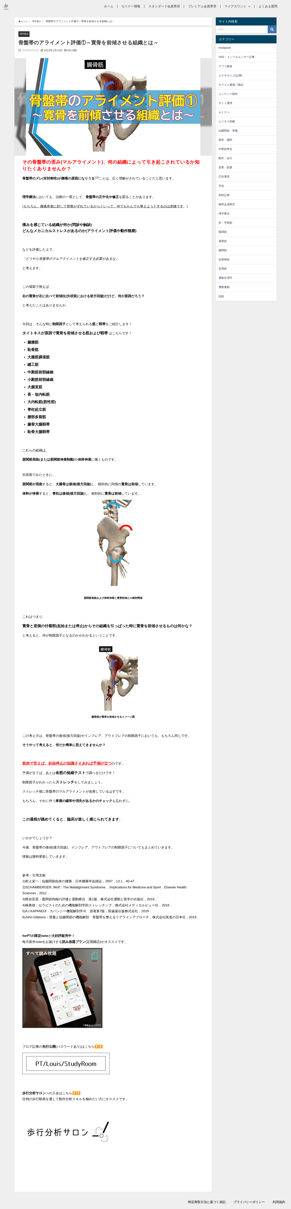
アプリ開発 (225, 66)
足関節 (223, 268)
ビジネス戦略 (227, 121)
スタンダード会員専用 (164, 6)
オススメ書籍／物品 (231, 84)
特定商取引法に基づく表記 (207, 1202)
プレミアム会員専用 (202, 6)
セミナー (224, 112)
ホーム (108, 6)
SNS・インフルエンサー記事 (237, 57)
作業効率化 (225, 149)
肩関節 (223, 241)
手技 (221, 186)
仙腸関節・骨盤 (228, 130)
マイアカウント (237, 6)
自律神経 (224, 259)
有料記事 (224, 195)
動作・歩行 (225, 158)
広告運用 (224, 176)
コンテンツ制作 (228, 93)
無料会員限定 (227, 204)
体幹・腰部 (225, 139)
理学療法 (25, 34)
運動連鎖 (224, 287)
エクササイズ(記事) (230, 75)
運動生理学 (225, 277)
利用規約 (279, 1202)
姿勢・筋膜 (225, 167)
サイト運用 (225, 103)
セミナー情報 (130, 6)
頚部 (221, 296)
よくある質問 (267, 6)
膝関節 (223, 250)
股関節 (223, 231)
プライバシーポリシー (249, 1202)
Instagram (225, 47)
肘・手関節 (225, 222)
